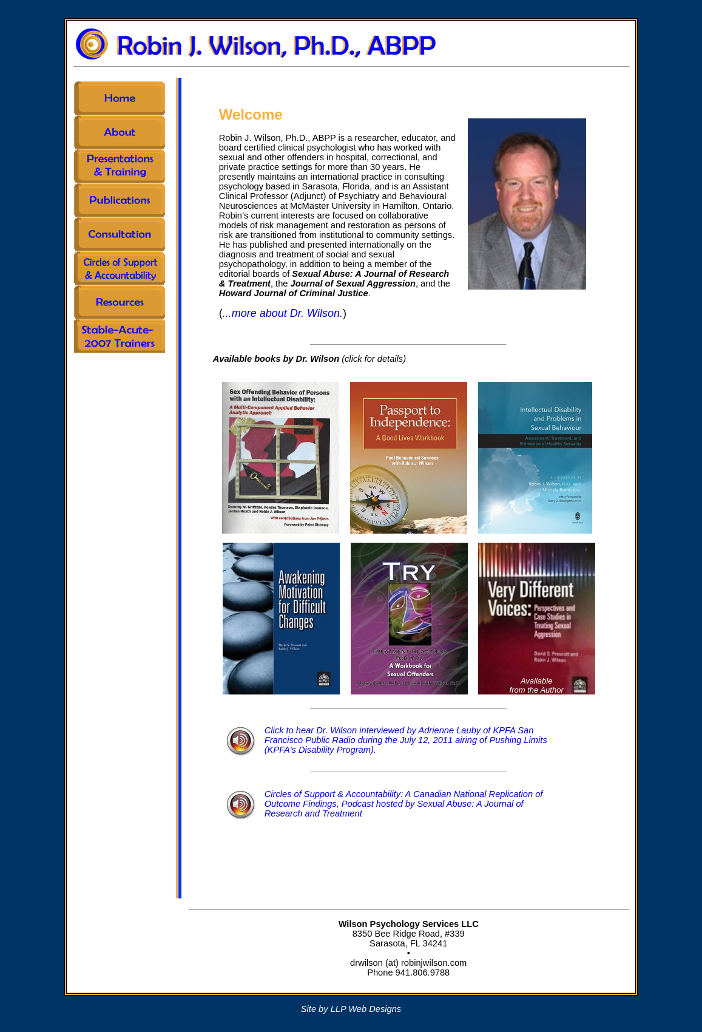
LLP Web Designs (366, 1009)
